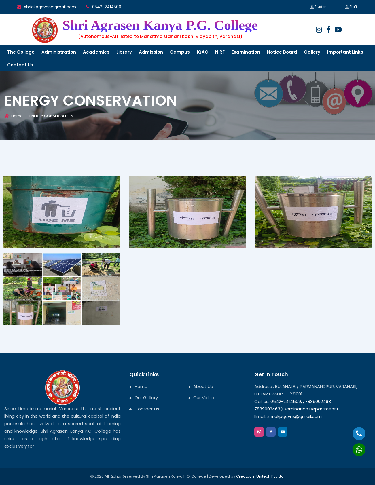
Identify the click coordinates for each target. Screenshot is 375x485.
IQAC (202, 52)
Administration (58, 52)
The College (21, 52)
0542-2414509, (286, 401)
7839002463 (318, 401)
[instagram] (319, 29)
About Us (200, 386)
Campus (180, 52)
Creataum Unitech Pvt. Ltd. (260, 476)
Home (17, 116)
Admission (151, 52)
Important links (345, 52)
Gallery (312, 52)
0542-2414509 (106, 7)
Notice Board (282, 52)
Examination (246, 52)
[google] (338, 29)
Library (124, 52)
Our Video (201, 398)
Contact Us (144, 409)
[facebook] (329, 29)
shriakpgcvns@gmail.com (50, 7)
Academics (96, 52)
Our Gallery (143, 398)
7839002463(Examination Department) (296, 409)
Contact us (20, 65)
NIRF (220, 52)
